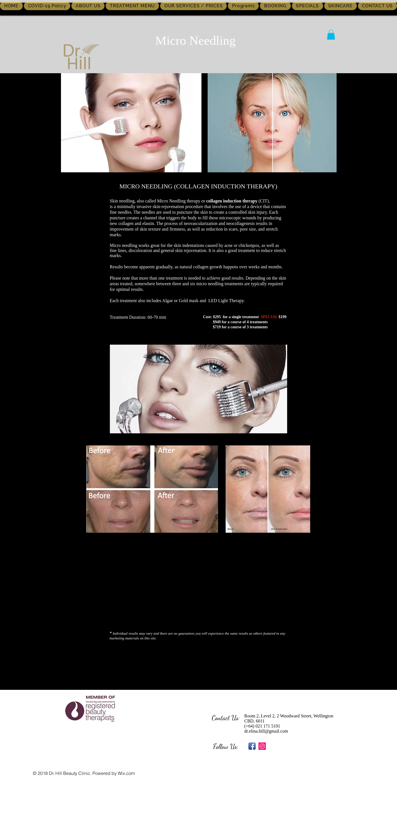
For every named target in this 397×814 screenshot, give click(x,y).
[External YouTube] (197, 583)
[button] (331, 35)
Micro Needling (195, 41)
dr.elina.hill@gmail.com (266, 731)
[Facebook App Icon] (252, 746)
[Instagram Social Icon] (262, 746)
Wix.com (126, 773)
